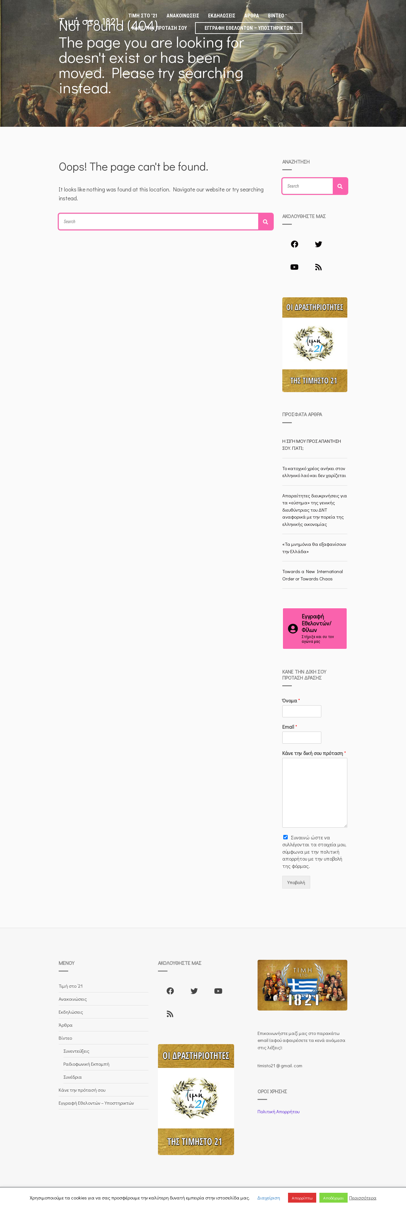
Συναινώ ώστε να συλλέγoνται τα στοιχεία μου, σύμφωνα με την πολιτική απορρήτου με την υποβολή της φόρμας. (314, 851)
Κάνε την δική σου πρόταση (314, 753)
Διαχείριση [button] (268, 1197)
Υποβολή (296, 882)
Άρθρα (251, 16)
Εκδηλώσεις (221, 16)
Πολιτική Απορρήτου (278, 1111)
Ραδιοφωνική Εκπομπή (86, 1064)
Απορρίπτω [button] (302, 1197)
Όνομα (291, 700)
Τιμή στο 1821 (89, 22)
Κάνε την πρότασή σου (159, 28)
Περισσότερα (363, 1197)
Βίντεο (276, 16)
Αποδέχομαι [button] (333, 1197)
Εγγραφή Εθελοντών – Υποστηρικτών (249, 28)
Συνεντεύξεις (76, 1051)
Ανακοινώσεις (183, 16)
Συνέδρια (72, 1077)
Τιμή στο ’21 (143, 16)
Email (289, 727)
